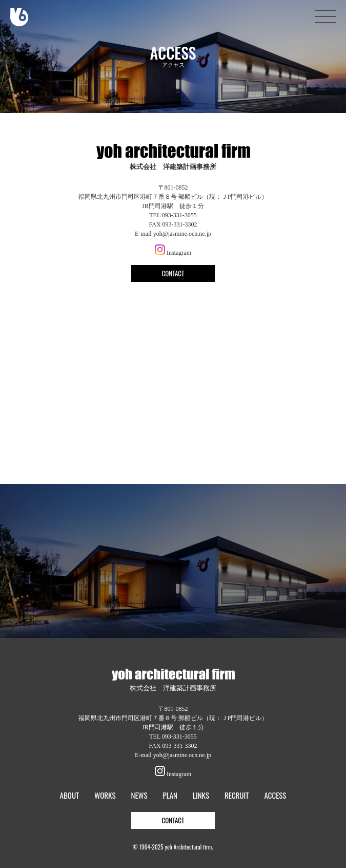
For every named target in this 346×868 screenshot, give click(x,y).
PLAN (170, 795)
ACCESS (275, 795)
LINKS (201, 795)
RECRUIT (237, 795)
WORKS (104, 795)
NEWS (139, 795)
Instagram (173, 252)
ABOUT (69, 795)
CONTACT (173, 273)
